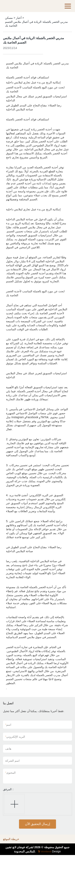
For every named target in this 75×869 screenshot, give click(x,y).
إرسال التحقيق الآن (37, 824)
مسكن (9, 17)
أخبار (19, 17)
